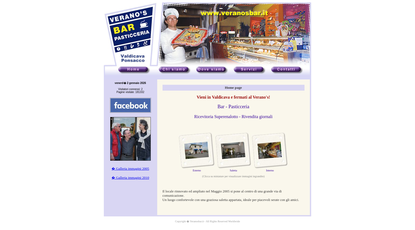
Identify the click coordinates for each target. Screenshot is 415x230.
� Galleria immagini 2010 (130, 178)
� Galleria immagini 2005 (130, 169)
